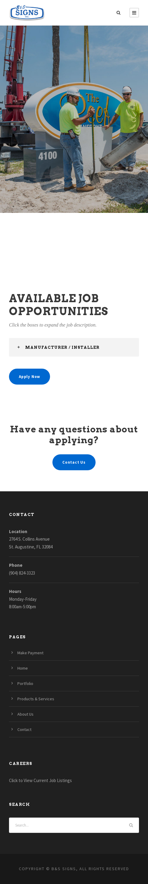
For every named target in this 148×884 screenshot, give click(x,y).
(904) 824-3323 (22, 573)
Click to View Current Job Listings (40, 780)
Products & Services (35, 698)
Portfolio (25, 683)
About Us (25, 714)
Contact (24, 729)
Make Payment (30, 652)
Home (22, 668)
